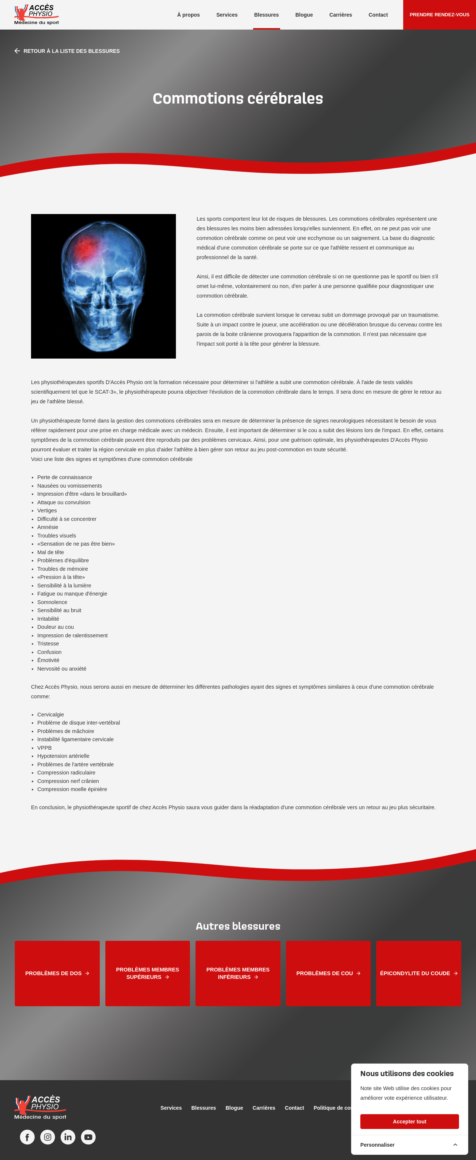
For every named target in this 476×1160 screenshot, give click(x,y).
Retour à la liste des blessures (67, 51)
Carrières (340, 14)
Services (227, 14)
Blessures (266, 14)
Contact (378, 14)
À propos (188, 14)
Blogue (304, 14)
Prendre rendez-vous (440, 14)
